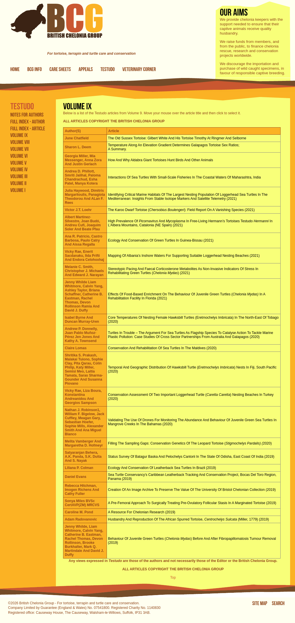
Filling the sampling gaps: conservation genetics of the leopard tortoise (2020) (190, 443)
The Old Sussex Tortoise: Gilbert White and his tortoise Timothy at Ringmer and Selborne (177, 138)
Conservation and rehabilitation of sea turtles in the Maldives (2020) (162, 348)
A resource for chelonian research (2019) (141, 512)
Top (173, 577)
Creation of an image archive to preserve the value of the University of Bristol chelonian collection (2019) (192, 490)
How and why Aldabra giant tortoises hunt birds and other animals (160, 160)
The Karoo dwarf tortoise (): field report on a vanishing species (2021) (181, 210)
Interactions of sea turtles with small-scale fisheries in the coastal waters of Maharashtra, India (184, 177)
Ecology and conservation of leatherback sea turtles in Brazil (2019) (162, 468)
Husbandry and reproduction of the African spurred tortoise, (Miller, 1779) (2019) (188, 519)
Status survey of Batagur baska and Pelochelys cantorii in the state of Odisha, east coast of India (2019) (191, 457)
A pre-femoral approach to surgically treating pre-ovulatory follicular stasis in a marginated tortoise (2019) (192, 503)
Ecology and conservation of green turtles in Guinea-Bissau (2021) (160, 240)
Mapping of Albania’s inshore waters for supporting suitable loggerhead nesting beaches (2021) (184, 256)
